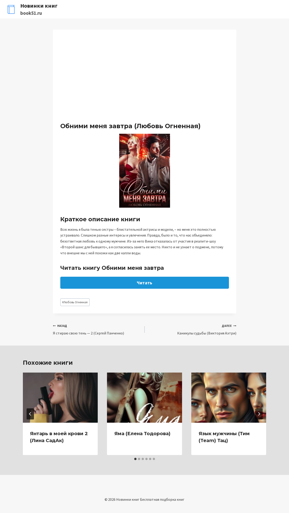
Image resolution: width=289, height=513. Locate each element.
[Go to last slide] (30, 413)
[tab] (135, 459)
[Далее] (259, 413)
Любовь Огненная (75, 302)
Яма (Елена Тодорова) (142, 433)
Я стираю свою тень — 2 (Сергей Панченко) (97, 329)
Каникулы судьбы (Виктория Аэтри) (192, 329)
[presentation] (60, 397)
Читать (144, 282)
